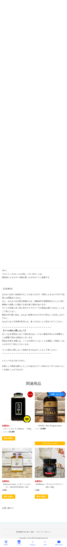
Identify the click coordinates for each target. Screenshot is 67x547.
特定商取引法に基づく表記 (25, 532)
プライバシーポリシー (43, 532)
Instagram (32, 543)
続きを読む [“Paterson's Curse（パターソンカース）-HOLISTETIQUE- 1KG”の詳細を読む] (8, 497)
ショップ (19, 543)
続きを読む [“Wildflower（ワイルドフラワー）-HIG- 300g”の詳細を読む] (41, 497)
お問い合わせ (59, 543)
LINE (45, 543)
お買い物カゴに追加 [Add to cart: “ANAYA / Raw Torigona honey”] (50, 443)
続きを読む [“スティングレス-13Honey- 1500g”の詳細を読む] (8, 438)
